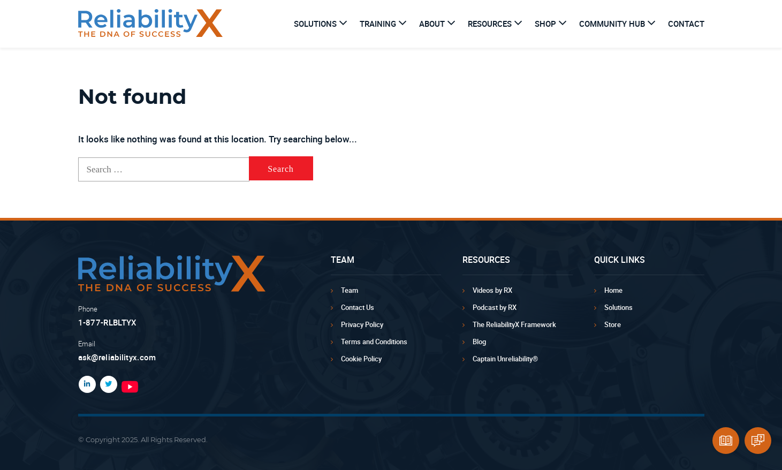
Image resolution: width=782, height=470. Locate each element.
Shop (545, 23)
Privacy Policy (362, 324)
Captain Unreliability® (505, 358)
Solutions (315, 23)
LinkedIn (85, 384)
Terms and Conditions (374, 341)
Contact (686, 23)
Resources (490, 23)
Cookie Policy (361, 358)
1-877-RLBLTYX (107, 322)
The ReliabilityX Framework (514, 324)
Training (378, 23)
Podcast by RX (495, 307)
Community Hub (612, 23)
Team (349, 290)
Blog (479, 341)
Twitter (106, 384)
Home (613, 290)
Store (612, 324)
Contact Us (357, 307)
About (432, 23)
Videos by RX (492, 290)
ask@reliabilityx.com (117, 357)
